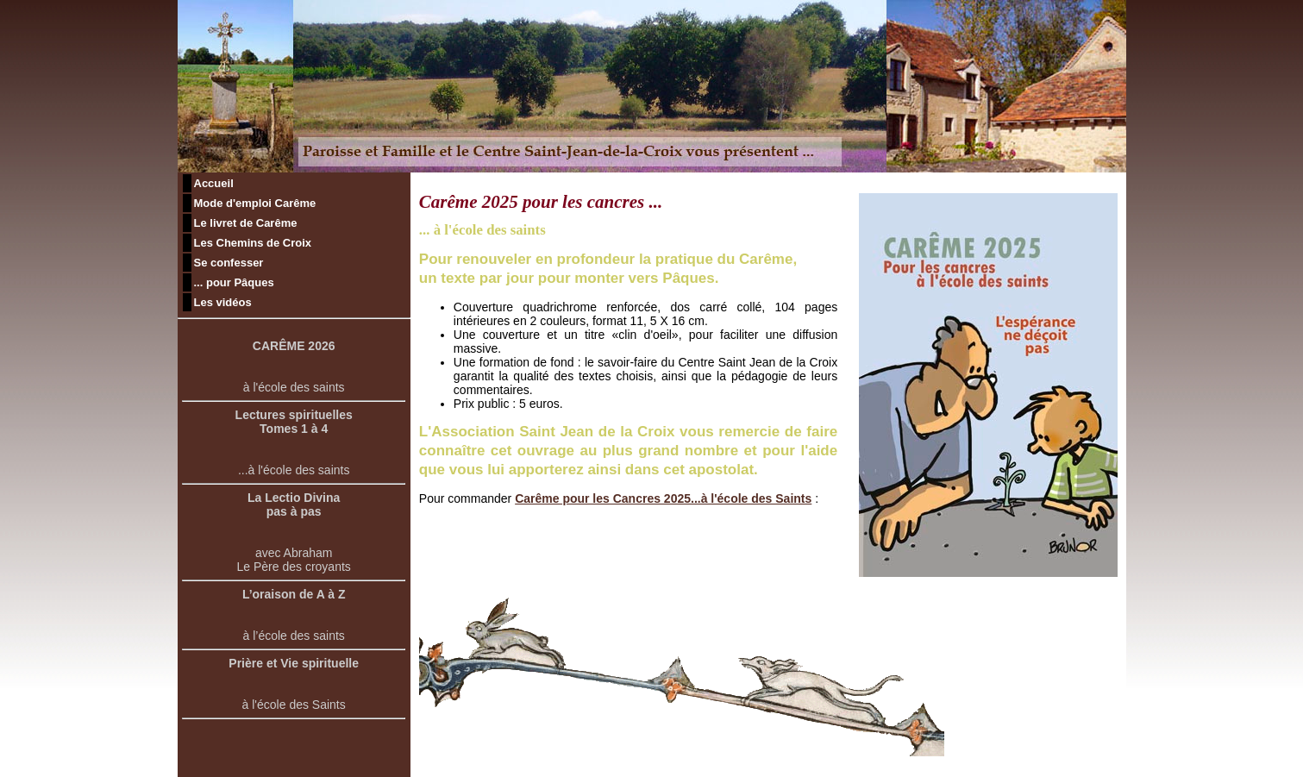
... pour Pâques (234, 282)
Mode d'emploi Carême (255, 203)
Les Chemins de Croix (253, 242)
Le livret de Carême (246, 222)
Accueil (214, 183)
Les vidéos (223, 302)
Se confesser (229, 262)
